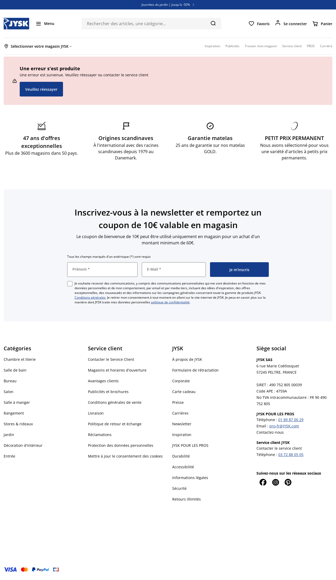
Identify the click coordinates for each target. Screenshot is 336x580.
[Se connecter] (291, 23)
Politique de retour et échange (114, 423)
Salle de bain (15, 370)
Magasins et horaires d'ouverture (117, 370)
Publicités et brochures (108, 391)
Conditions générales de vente (114, 402)
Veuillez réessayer (41, 89)
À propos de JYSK (187, 359)
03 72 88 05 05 (290, 454)
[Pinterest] (288, 482)
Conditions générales (90, 297)
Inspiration (181, 434)
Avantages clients (103, 380)
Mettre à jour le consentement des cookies (125, 456)
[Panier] (322, 23)
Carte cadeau (184, 391)
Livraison (96, 413)
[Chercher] (213, 23)
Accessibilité (183, 466)
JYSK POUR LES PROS (190, 445)
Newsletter (181, 423)
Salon (8, 391)
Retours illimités (186, 499)
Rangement (14, 413)
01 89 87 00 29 (290, 419)
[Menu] (44, 23)
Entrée (9, 456)
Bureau (10, 380)
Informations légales (190, 477)
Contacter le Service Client (111, 359)
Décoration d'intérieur (23, 445)
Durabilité (181, 456)
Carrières (180, 413)
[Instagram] (275, 482)
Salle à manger (17, 402)
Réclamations (100, 434)
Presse (178, 402)
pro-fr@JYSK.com (284, 425)
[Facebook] (262, 482)
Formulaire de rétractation (195, 370)
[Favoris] (259, 23)
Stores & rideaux (18, 423)
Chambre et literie (20, 359)
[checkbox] (69, 283)
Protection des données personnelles (120, 445)
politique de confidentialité (170, 302)
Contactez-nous (270, 432)
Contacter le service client (279, 448)
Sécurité (179, 488)
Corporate (181, 380)
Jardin (9, 434)
